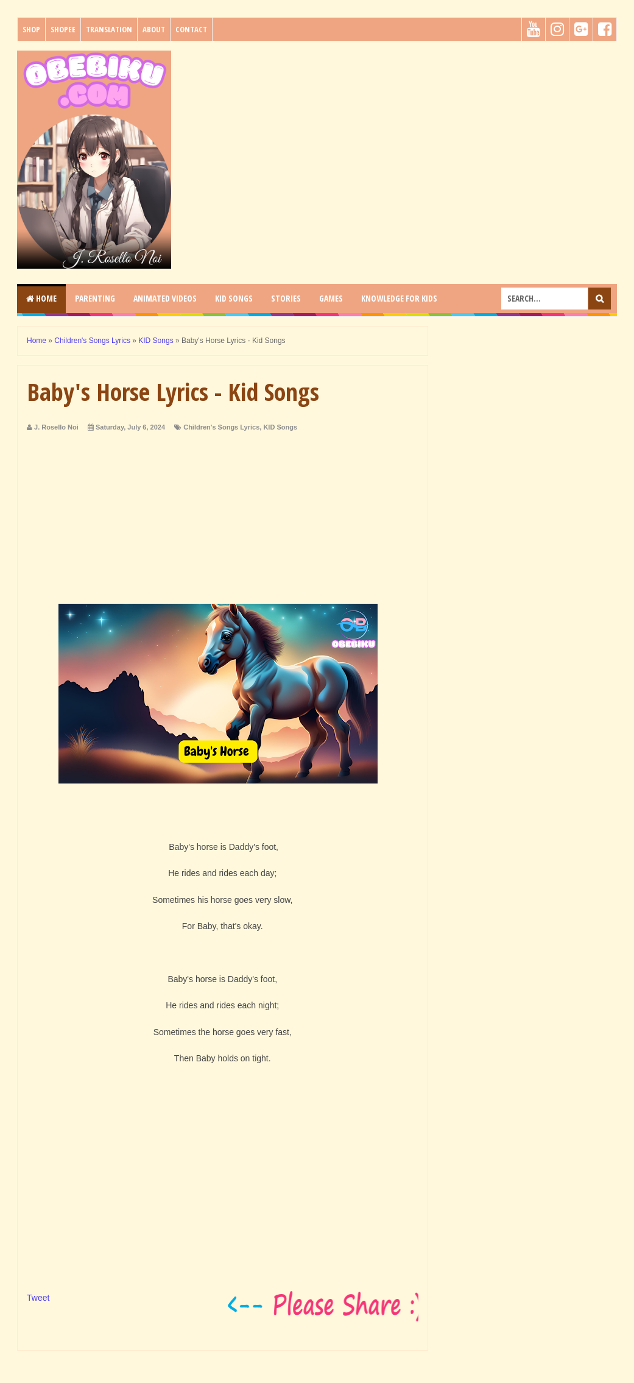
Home (41, 298)
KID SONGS (234, 298)
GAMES (331, 298)
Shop (31, 29)
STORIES (286, 298)
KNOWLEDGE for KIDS (399, 298)
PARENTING (95, 298)
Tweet (38, 1298)
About (154, 29)
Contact (191, 29)
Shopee (63, 29)
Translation (109, 29)
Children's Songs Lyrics (221, 427)
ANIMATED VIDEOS (165, 298)
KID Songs (280, 427)
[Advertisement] (398, 136)
